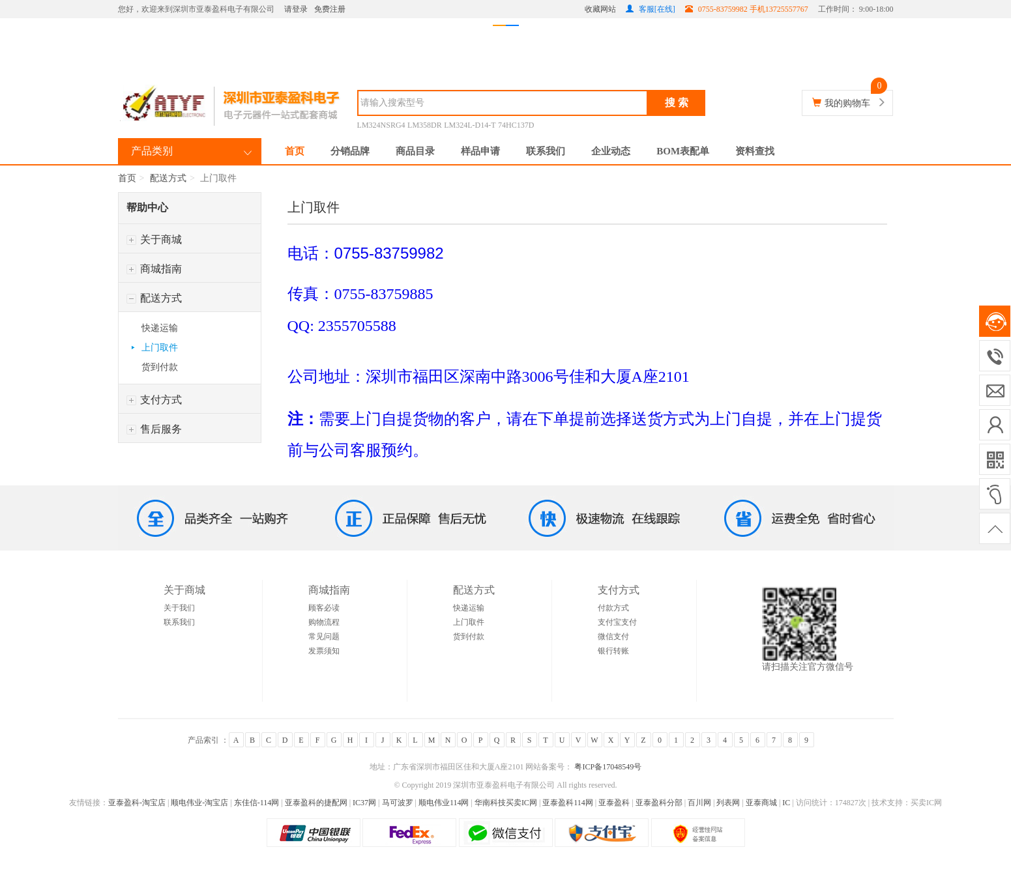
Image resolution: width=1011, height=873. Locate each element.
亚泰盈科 (614, 802)
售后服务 (154, 429)
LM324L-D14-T (469, 125)
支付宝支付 (617, 622)
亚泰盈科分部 (659, 802)
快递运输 (159, 328)
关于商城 (154, 239)
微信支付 (613, 636)
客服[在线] (650, 9)
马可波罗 (397, 802)
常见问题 (324, 636)
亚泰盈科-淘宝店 (137, 802)
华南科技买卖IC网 (506, 802)
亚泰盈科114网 (567, 802)
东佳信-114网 (257, 802)
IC (786, 802)
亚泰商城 (761, 802)
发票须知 (324, 650)
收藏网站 (600, 9)
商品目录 (415, 151)
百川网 (699, 802)
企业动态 (610, 151)
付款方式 (613, 607)
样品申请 (480, 151)
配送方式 (168, 178)
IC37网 (364, 802)
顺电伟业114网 (443, 802)
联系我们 (545, 151)
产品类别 (152, 150)
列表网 (728, 802)
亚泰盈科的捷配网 (316, 802)
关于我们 (179, 607)
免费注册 (329, 9)
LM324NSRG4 (381, 125)
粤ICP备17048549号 (606, 766)
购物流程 (324, 622)
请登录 (296, 9)
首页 (294, 151)
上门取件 (159, 347)
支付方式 (154, 399)
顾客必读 (324, 607)
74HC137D (516, 125)
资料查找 (754, 151)
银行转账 (613, 650)
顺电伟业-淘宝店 (199, 802)
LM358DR (424, 125)
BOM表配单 (682, 151)
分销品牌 (350, 151)
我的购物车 (847, 103)
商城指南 (154, 268)
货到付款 (159, 367)
